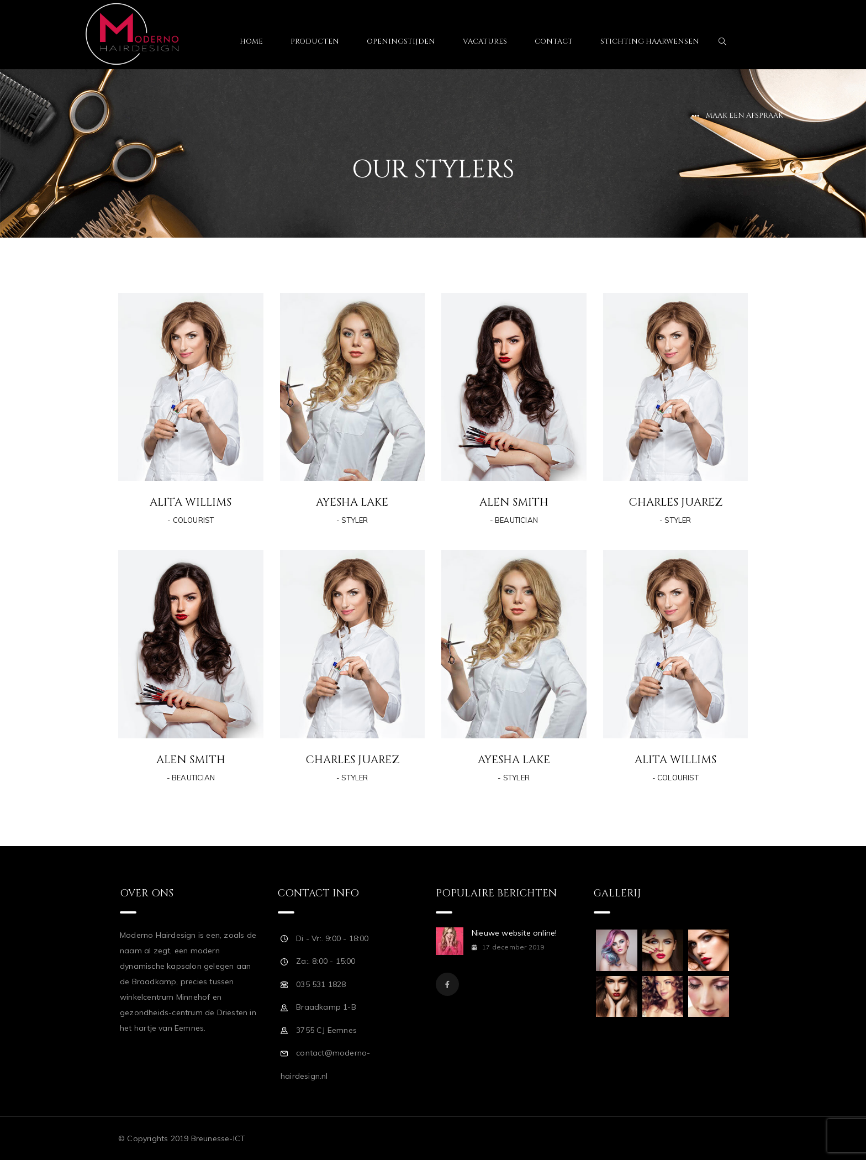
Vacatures (485, 41)
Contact (554, 41)
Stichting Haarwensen (649, 41)
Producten (315, 41)
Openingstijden (401, 41)
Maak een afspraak (744, 115)
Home (251, 41)
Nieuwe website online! (514, 933)
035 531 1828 (321, 984)
